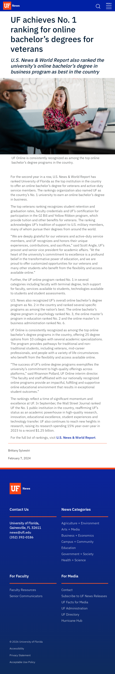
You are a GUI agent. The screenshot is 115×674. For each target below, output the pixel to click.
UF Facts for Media (74, 602)
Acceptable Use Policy (22, 662)
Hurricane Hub (71, 620)
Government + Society (77, 554)
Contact (67, 590)
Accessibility (17, 648)
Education (68, 548)
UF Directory (70, 614)
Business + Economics (77, 535)
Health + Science (73, 560)
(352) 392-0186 (21, 537)
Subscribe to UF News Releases (84, 596)
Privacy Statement (20, 655)
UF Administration (74, 608)
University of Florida (31, 641)
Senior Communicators (26, 596)
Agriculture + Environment (80, 523)
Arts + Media (70, 529)
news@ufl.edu (20, 532)
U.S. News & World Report (75, 437)
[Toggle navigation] (108, 6)
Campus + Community (77, 541)
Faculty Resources (23, 590)
